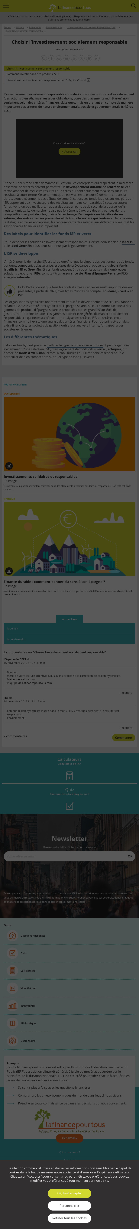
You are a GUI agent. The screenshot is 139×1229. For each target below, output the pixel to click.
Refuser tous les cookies (69, 1218)
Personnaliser (69, 1206)
